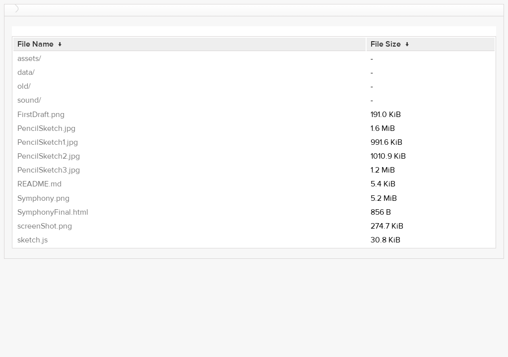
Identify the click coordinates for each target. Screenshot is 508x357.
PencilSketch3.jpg (48, 170)
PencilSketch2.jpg (48, 156)
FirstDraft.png (40, 114)
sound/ (29, 100)
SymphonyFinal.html (52, 212)
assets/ (29, 58)
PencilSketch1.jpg (47, 142)
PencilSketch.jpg (46, 128)
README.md (39, 184)
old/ (24, 86)
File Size (386, 44)
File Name (35, 44)
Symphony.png (43, 198)
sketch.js (32, 240)
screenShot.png (44, 226)
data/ (26, 72)
